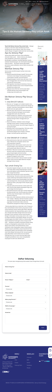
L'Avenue (29, 357)
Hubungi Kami (18, 365)
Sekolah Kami (33, 5)
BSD (28, 360)
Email (28, 279)
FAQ (38, 1)
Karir (27, 1)
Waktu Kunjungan (10, 306)
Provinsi (7, 286)
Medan (28, 368)
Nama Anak (8, 273)
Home (16, 357)
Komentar (7, 312)
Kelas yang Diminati (10, 299)
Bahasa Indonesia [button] (44, 1)
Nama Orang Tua (10, 266)
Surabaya (29, 365)
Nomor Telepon (9, 279)
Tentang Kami (16, 5)
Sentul (28, 362)
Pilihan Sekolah (9, 293)
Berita (30, 1)
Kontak (34, 1)
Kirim (43, 327)
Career (16, 362)
